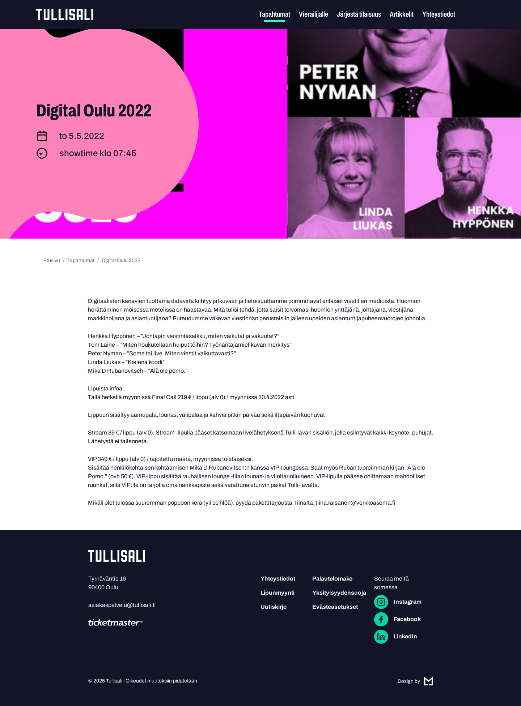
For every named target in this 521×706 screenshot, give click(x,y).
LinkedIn (405, 636)
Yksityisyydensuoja (339, 593)
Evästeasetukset (335, 607)
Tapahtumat (274, 14)
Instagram (408, 602)
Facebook (407, 619)
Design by (415, 681)
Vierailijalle (313, 14)
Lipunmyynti (277, 593)
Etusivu (51, 260)
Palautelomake (332, 579)
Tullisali (64, 14)
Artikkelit (402, 14)
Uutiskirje (273, 607)
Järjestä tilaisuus (359, 14)
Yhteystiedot (438, 14)
